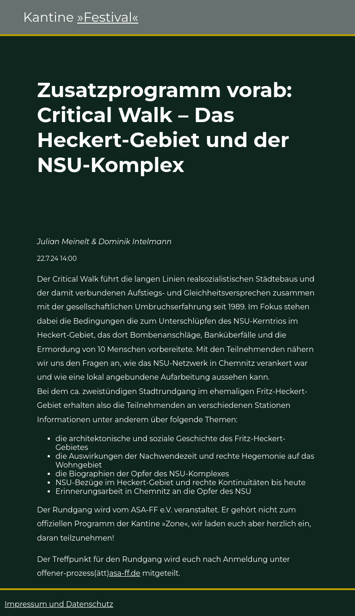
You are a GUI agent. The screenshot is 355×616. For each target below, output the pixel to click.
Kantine (80, 17)
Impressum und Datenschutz (59, 604)
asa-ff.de (124, 573)
